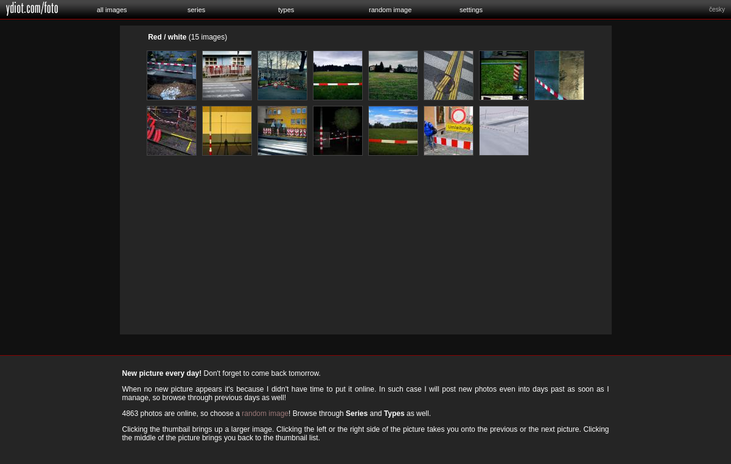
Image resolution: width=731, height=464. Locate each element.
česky (717, 9)
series (196, 9)
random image (390, 9)
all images (112, 9)
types (286, 9)
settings (471, 9)
